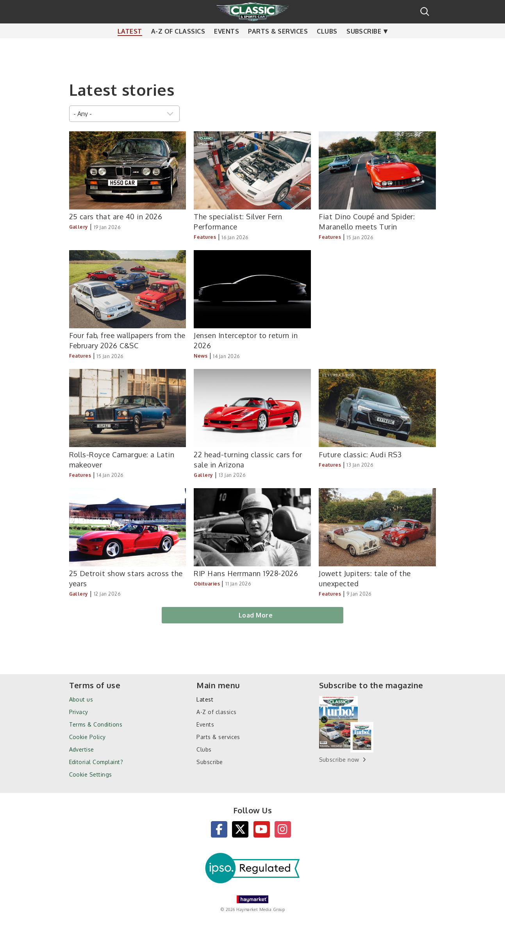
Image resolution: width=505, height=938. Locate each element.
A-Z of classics (178, 47)
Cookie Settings (90, 774)
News (200, 356)
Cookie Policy (87, 737)
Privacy (78, 712)
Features (205, 237)
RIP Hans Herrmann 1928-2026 (246, 573)
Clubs (327, 47)
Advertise (81, 749)
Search (424, 11)
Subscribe (363, 47)
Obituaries (207, 584)
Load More (256, 615)
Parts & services (278, 47)
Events (226, 47)
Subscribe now (339, 759)
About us (81, 699)
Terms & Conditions (96, 724)
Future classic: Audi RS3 (360, 454)
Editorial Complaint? (96, 762)
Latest (130, 47)
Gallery (78, 227)
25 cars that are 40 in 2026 (115, 216)
